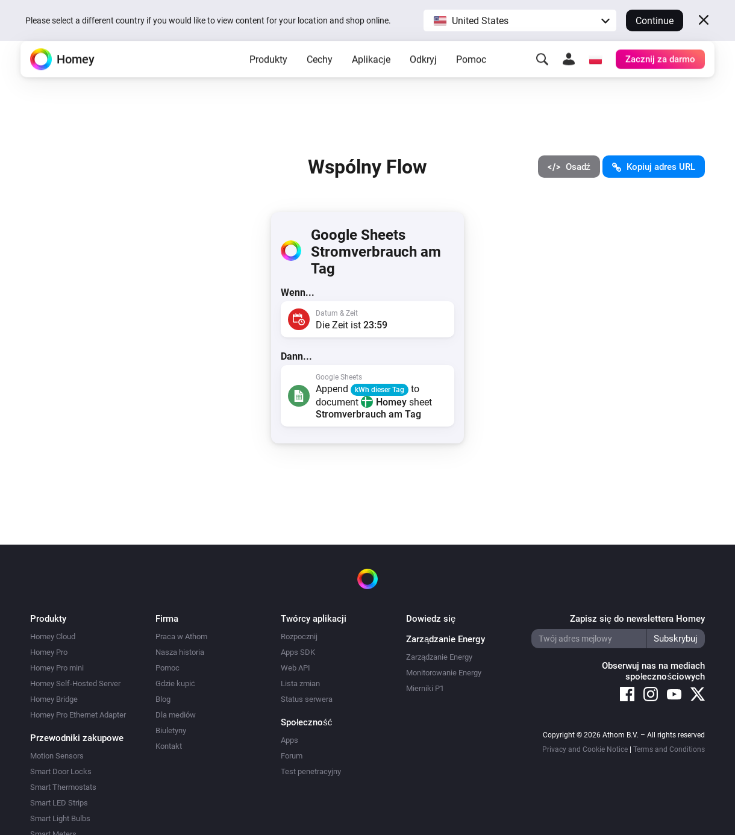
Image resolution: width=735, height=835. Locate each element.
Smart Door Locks (61, 771)
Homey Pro (48, 652)
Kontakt (168, 746)
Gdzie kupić (175, 683)
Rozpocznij (299, 636)
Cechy (320, 78)
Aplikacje (371, 78)
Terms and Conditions (669, 749)
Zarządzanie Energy (439, 656)
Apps (289, 740)
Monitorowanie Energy (443, 672)
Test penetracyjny (311, 771)
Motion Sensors (57, 755)
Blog (162, 699)
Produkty (268, 78)
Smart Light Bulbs (60, 818)
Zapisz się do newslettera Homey (637, 618)
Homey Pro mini (57, 667)
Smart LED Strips (59, 802)
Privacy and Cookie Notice (585, 749)
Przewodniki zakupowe (77, 738)
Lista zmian (300, 683)
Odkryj (423, 78)
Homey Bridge (54, 699)
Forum (291, 755)
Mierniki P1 (425, 688)
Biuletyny (170, 730)
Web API (295, 667)
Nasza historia (179, 652)
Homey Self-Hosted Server (75, 683)
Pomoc (471, 78)
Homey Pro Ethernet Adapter (78, 714)
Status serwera (307, 699)
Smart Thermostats (63, 787)
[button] (520, 20)
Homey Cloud (52, 636)
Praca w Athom (181, 636)
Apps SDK (298, 652)
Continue (655, 21)
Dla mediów (175, 714)
